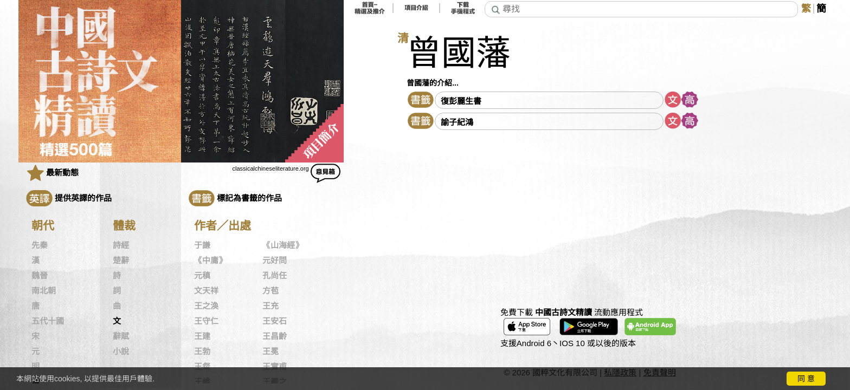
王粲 (202, 366)
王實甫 (274, 366)
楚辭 (121, 260)
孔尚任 (274, 275)
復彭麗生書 (461, 101)
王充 (270, 306)
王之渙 (206, 306)
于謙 (202, 245)
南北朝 (43, 291)
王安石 (274, 321)
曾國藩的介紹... (433, 83)
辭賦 (121, 336)
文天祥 (206, 291)
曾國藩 (459, 53)
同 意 (806, 378)
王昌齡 (274, 336)
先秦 (39, 245)
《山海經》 (282, 245)
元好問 (274, 260)
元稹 (202, 275)
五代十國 (47, 321)
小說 (121, 351)
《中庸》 (210, 260)
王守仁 (206, 321)
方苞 (270, 291)
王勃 (202, 351)
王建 (202, 336)
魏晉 (39, 275)
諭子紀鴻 (457, 122)
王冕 (270, 351)
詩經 (121, 245)
